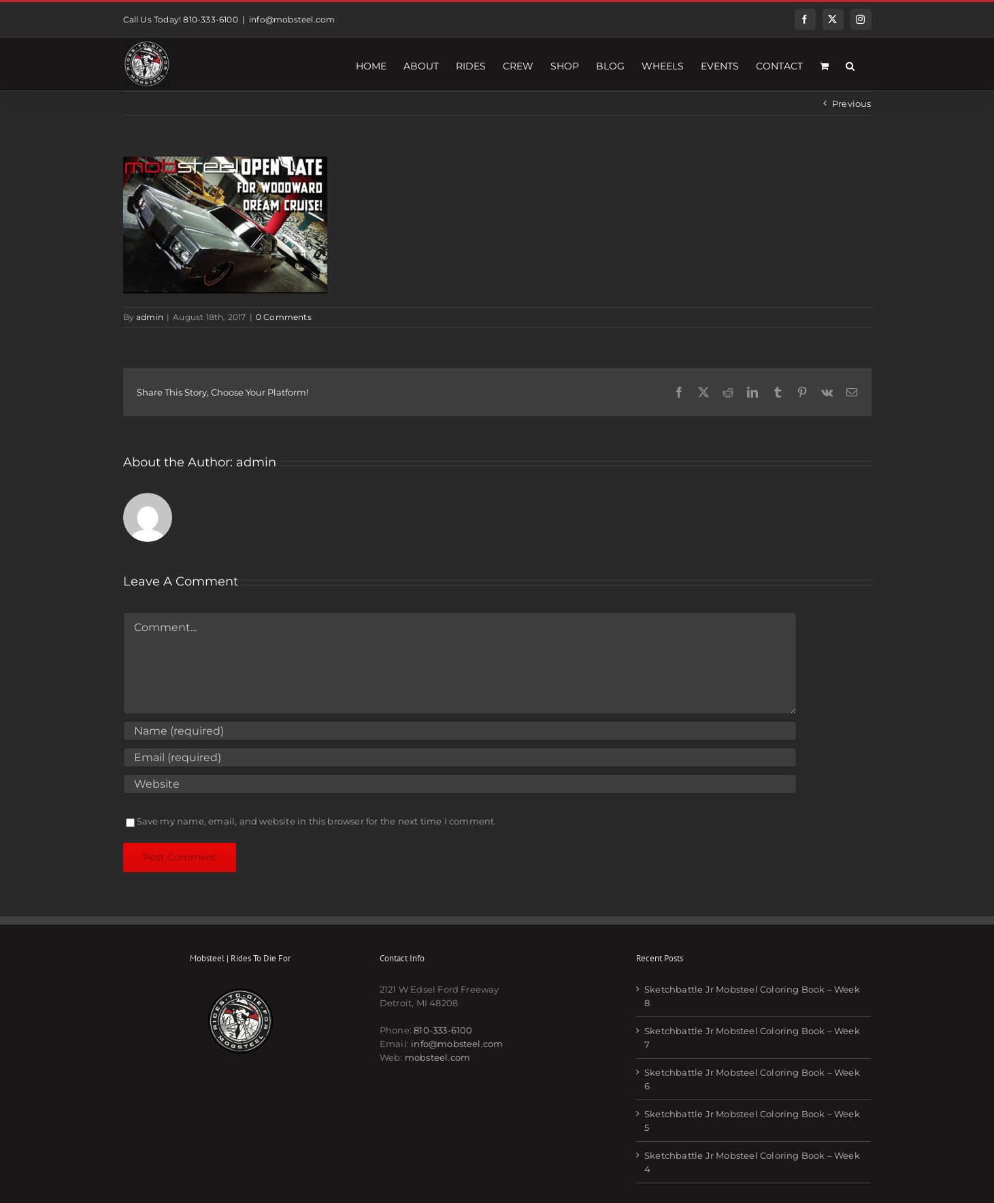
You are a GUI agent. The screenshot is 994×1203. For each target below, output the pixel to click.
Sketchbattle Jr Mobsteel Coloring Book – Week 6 (752, 1079)
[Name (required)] (460, 731)
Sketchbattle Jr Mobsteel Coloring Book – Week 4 (752, 1162)
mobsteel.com (437, 1057)
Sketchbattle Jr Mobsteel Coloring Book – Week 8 (752, 996)
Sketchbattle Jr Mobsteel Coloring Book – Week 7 (752, 1037)
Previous (852, 103)
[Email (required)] (460, 757)
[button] (850, 64)
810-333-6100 (443, 1030)
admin (149, 317)
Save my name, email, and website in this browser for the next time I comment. (317, 821)
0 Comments (284, 317)
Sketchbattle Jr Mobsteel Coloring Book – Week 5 (752, 1120)
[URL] (460, 784)
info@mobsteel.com (292, 19)
